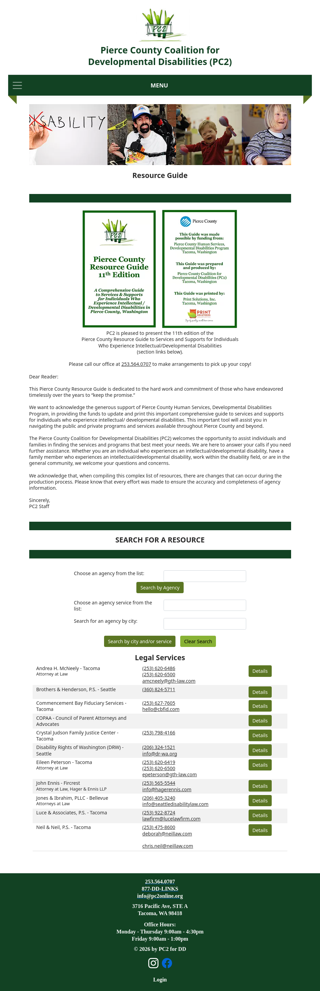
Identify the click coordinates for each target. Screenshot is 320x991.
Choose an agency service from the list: (113, 606)
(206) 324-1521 (158, 747)
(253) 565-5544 (158, 783)
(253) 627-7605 (158, 703)
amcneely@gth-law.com (169, 681)
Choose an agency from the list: (109, 573)
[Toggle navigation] (17, 85)
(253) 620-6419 (158, 762)
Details (260, 671)
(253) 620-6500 (158, 674)
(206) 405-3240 (158, 798)
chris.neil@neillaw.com (167, 846)
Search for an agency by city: (105, 621)
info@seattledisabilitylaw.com (175, 804)
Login (160, 979)
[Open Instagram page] (153, 963)
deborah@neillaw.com (167, 833)
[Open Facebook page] (167, 963)
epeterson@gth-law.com (169, 774)
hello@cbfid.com (161, 709)
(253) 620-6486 (158, 668)
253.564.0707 (136, 364)
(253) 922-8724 (158, 812)
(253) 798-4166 (158, 732)
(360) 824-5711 (158, 689)
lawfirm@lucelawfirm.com (171, 818)
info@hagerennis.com (166, 789)
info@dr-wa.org (159, 753)
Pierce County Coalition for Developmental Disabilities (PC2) (160, 55)
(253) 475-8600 (158, 827)
